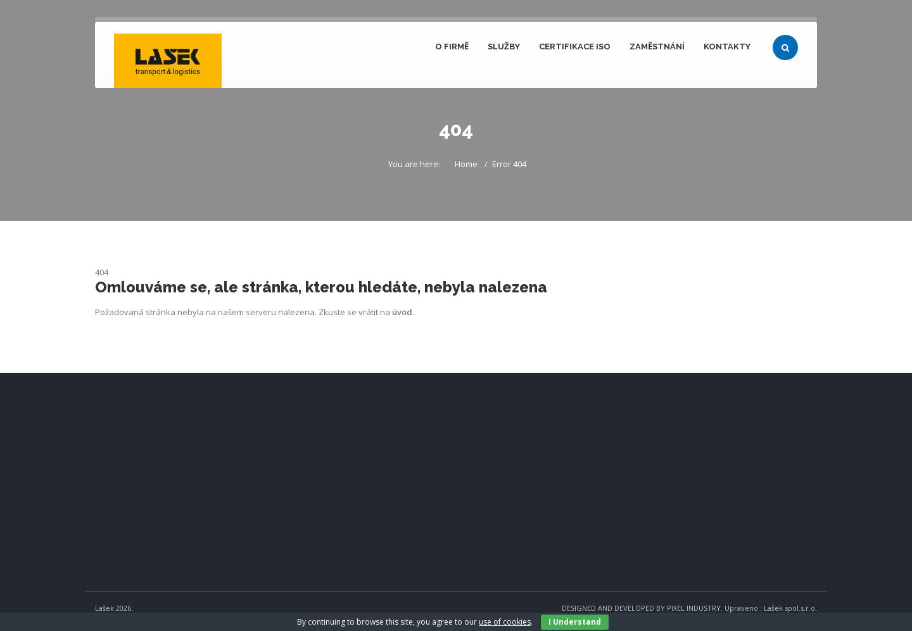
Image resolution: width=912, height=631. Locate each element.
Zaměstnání (657, 46)
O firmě (452, 46)
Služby (504, 46)
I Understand (574, 621)
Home (466, 164)
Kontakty (727, 46)
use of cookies (505, 621)
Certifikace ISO (575, 46)
